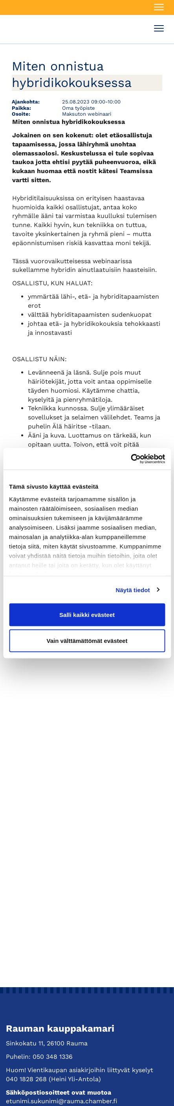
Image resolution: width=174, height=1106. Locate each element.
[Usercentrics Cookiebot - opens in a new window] (130, 459)
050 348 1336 (53, 1056)
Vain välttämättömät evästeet (87, 640)
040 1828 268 (26, 1079)
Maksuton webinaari (86, 114)
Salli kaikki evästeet (87, 614)
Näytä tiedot (133, 589)
